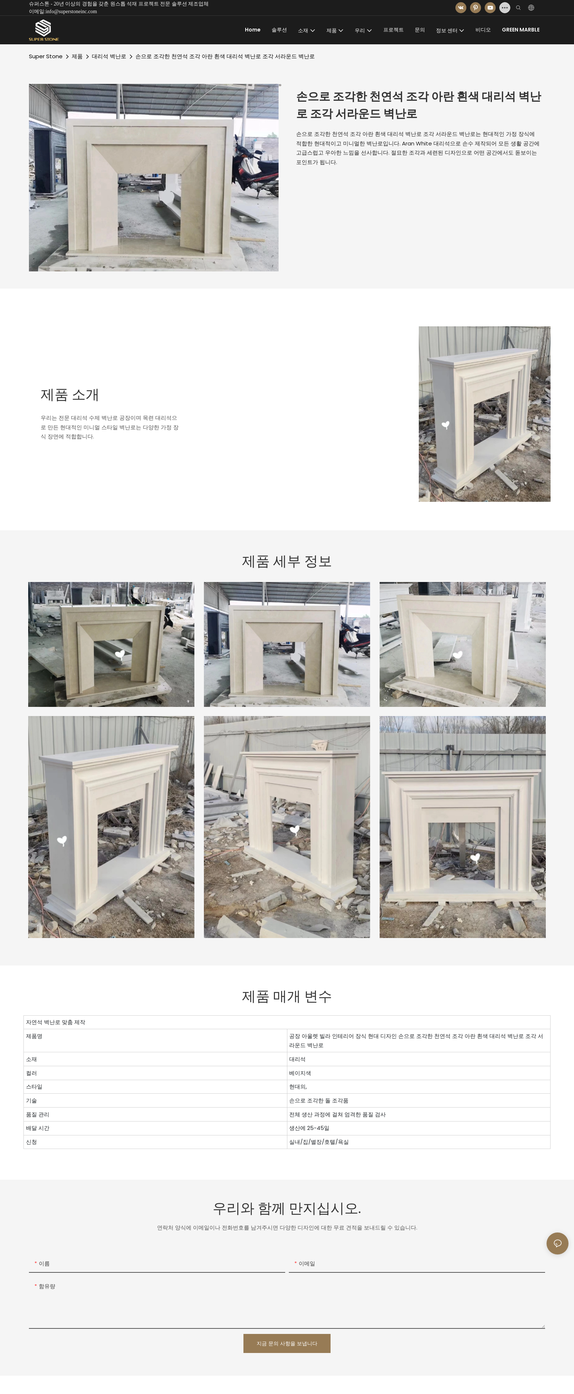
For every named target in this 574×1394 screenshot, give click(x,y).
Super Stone (46, 56)
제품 (77, 56)
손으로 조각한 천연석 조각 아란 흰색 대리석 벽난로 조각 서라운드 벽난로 (225, 56)
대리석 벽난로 (109, 56)
